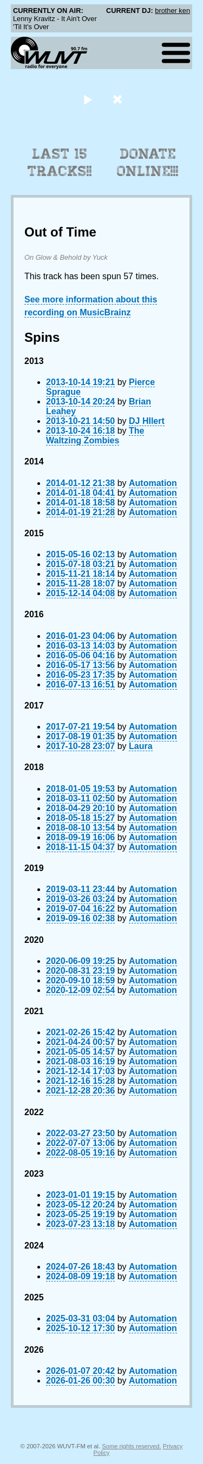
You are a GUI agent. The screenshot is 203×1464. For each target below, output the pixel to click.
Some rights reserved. (131, 1446)
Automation (153, 483)
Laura (141, 746)
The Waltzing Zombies (95, 435)
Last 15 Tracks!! (60, 162)
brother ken (172, 10)
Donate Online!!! (148, 162)
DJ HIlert (147, 421)
